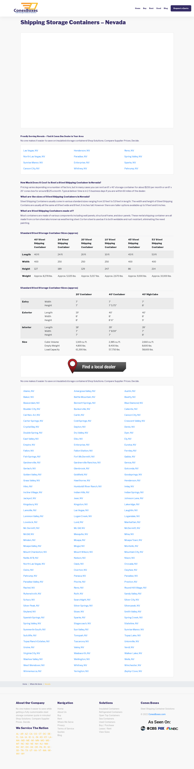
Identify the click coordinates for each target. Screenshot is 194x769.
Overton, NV (80, 570)
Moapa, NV (79, 540)
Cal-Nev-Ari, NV (31, 415)
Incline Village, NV (32, 492)
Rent (151, 8)
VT (40, 750)
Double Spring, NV (32, 432)
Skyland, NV (29, 611)
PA (40, 747)
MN (37, 740)
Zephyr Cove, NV (133, 671)
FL (17, 737)
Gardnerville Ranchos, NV (87, 462)
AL (17, 734)
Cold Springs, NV (82, 421)
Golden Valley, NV (32, 474)
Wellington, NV (82, 659)
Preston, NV (130, 582)
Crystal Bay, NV (31, 427)
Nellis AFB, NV (30, 558)
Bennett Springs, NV (85, 403)
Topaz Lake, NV (132, 635)
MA (18, 740)
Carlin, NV (79, 415)
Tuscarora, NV (81, 641)
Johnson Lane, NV (133, 498)
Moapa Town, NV (133, 540)
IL (33, 737)
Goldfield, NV (80, 474)
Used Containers (107, 722)
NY (22, 747)
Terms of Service (65, 728)
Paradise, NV (80, 156)
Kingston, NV (81, 504)
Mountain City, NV (133, 552)
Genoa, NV (129, 462)
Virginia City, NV (31, 653)
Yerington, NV (81, 671)
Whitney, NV (80, 168)
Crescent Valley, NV (134, 421)
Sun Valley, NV (81, 629)
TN (22, 750)
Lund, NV (78, 522)
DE (49, 734)
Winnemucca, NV (32, 671)
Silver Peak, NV (31, 605)
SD (17, 750)
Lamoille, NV (29, 510)
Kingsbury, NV (30, 504)
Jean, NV (78, 498)
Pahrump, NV (131, 168)
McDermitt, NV (132, 528)
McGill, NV (28, 534)
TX (26, 750)
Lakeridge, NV (131, 504)
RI (45, 747)
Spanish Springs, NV (33, 617)
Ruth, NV (78, 593)
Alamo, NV (28, 391)
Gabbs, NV (129, 456)
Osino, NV (28, 570)
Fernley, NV (130, 450)
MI (32, 740)
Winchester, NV (132, 665)
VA (35, 750)
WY (23, 753)
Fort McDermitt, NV (84, 456)
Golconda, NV (131, 468)
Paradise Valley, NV (33, 582)
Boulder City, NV (31, 409)
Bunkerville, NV (82, 409)
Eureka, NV (130, 444)
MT (17, 744)
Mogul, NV (79, 546)
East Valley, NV (31, 439)
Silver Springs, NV (83, 605)
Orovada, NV (131, 564)
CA (31, 734)
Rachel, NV (29, 587)
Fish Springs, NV (31, 456)
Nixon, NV (129, 558)
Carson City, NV (31, 168)
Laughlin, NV (131, 510)
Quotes (60, 732)
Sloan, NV (79, 611)
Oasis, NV (79, 564)
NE (32, 744)
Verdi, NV (129, 647)
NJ (41, 744)
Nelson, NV (80, 558)
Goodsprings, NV (133, 474)
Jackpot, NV (29, 498)
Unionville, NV (131, 641)
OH (26, 747)
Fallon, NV (28, 450)
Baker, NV (28, 397)
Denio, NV (129, 427)
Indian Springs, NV (134, 492)
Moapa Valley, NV (32, 546)
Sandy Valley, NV (132, 593)
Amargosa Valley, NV (84, 391)
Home (137, 8)
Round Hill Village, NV (135, 587)
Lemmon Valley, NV (33, 516)
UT (31, 750)
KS (41, 737)
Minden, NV (29, 540)
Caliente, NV (131, 409)
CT (40, 734)
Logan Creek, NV (83, 516)
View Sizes (104, 732)
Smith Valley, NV (132, 611)
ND (27, 744)
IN (37, 737)
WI (49, 750)
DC (44, 734)
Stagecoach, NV (82, 623)
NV (17, 747)
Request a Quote (180, 8)
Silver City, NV (131, 599)
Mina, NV (129, 534)
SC (48, 747)
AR (21, 734)
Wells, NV (129, 659)
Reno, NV (129, 150)
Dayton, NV (80, 427)
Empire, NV (29, 444)
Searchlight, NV (82, 599)
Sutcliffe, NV (29, 635)
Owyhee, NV (130, 570)
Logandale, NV (132, 516)
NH (36, 744)
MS (47, 740)
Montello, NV (131, 546)
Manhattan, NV (132, 522)
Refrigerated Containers (110, 712)
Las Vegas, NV (30, 150)
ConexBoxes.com (157, 714)
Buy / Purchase (106, 725)
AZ (26, 734)
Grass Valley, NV (31, 480)
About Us (61, 712)
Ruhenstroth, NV (32, 593)
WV (17, 753)
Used (158, 8)
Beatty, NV (130, 397)
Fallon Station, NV (83, 450)
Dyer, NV (128, 432)
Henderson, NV (82, 150)
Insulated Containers (109, 708)
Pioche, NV (79, 582)
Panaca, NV (80, 576)
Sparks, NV (130, 162)
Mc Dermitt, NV (31, 528)
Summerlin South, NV (34, 629)
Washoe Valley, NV (33, 659)
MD (23, 740)
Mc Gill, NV (79, 528)
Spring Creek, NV (133, 617)
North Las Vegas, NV (34, 156)
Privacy (61, 725)
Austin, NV (129, 391)
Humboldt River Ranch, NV (88, 486)
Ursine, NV (28, 647)
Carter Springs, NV (33, 421)
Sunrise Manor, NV (33, 162)
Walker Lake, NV (133, 653)
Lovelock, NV (30, 522)
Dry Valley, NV (81, 432)
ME (28, 740)
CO (35, 734)
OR (36, 747)
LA (50, 737)
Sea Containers (106, 718)
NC (22, 744)
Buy (144, 8)
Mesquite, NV (81, 534)
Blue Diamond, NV (133, 403)
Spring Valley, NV (133, 156)
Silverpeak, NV (132, 605)
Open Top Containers (109, 715)
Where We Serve (65, 722)
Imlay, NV (129, 486)
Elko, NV (78, 439)
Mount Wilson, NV (83, 552)
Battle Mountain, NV (84, 397)
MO (42, 740)
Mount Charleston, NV (35, 552)
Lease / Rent (105, 728)
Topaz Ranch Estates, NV (36, 641)
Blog (166, 8)
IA (26, 737)
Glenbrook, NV (81, 468)
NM (46, 744)
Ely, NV (127, 439)
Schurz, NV (29, 599)
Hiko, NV (27, 486)
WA (44, 750)
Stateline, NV (131, 623)
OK (31, 747)
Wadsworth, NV (82, 653)
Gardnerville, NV (31, 462)
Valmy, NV (79, 647)
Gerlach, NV (29, 468)
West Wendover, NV (34, 665)
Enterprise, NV (81, 162)
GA (21, 737)
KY (45, 737)
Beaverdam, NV (31, 403)
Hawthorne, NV (82, 480)
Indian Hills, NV (81, 492)
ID (30, 737)
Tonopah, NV (80, 635)
